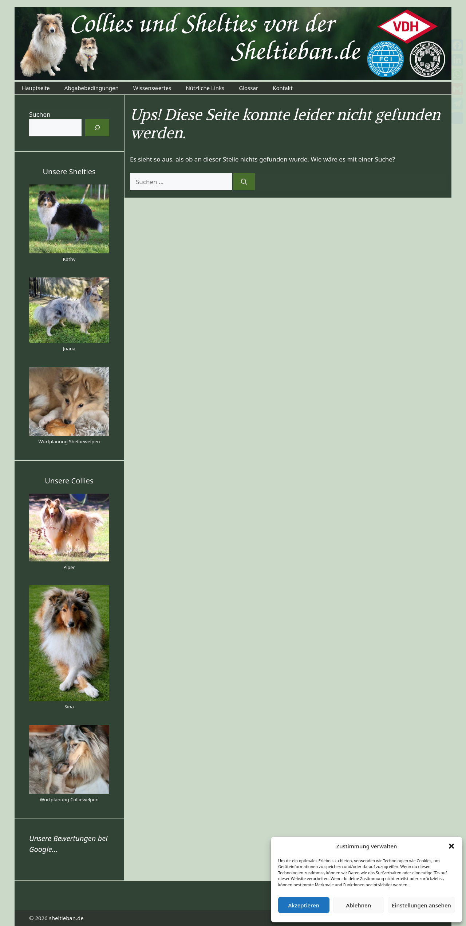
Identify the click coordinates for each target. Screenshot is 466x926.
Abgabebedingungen (91, 88)
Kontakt (283, 88)
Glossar (248, 88)
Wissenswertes (152, 88)
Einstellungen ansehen (421, 905)
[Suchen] (244, 182)
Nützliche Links (205, 88)
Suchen (40, 114)
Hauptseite (36, 88)
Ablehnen (358, 905)
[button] (451, 846)
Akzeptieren (303, 905)
